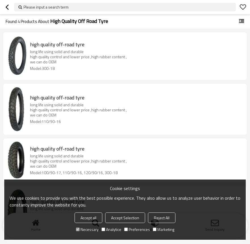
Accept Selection (125, 218)
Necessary (87, 229)
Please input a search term (46, 7)
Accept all (88, 218)
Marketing (163, 229)
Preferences (137, 229)
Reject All (162, 218)
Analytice (111, 229)
